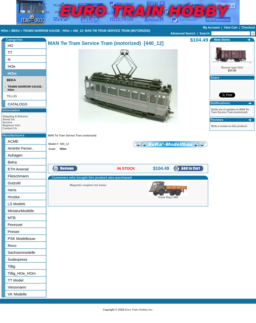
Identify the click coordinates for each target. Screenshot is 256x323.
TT (10, 52)
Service (7, 122)
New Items (222, 39)
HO (10, 45)
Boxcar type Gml (232, 67)
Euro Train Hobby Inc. (139, 309)
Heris (12, 190)
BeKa (12, 162)
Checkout (248, 27)
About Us (8, 119)
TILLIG (12, 96)
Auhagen (15, 155)
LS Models (16, 204)
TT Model (15, 280)
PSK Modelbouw (21, 238)
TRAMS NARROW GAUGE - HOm (46, 30)
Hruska (14, 197)
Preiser (14, 231)
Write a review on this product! (229, 126)
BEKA (15, 30)
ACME (13, 141)
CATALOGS (17, 104)
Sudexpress (17, 259)
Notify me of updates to (230, 111)
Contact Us (9, 128)
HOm (4, 30)
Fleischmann (18, 176)
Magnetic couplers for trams (88, 185)
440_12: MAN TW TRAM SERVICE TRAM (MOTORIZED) (111, 30)
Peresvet (15, 225)
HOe (11, 66)
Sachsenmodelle (21, 252)
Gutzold (14, 183)
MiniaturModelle (21, 211)
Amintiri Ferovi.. (20, 148)
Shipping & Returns (15, 116)
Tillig (11, 266)
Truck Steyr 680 (168, 197)
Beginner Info (11, 125)
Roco (12, 245)
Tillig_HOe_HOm (22, 273)
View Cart (231, 27)
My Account (212, 27)
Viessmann (17, 287)
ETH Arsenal (18, 169)
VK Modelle (17, 294)
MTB (12, 218)
